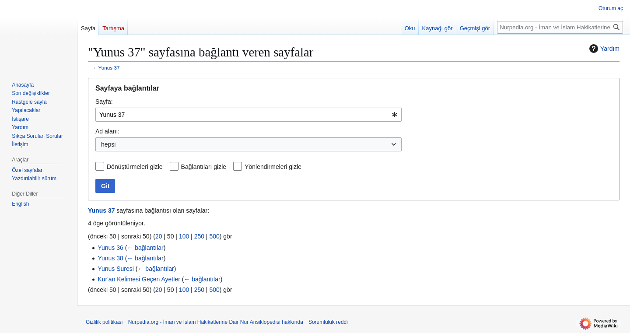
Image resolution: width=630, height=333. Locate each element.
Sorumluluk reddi (328, 322)
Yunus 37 (109, 67)
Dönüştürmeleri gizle (135, 166)
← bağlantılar (145, 247)
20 (158, 236)
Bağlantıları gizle (204, 166)
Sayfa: (104, 101)
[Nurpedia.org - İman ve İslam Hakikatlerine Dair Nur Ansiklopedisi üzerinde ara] (560, 27)
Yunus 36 (110, 247)
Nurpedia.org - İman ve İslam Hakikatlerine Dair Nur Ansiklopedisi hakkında (215, 322)
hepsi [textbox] (108, 144)
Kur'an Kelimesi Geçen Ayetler (139, 279)
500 (214, 236)
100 (184, 236)
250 (199, 236)
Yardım (603, 48)
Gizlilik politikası (104, 322)
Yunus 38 (110, 258)
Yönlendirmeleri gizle (273, 166)
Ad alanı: (107, 131)
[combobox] (248, 115)
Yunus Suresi (116, 268)
